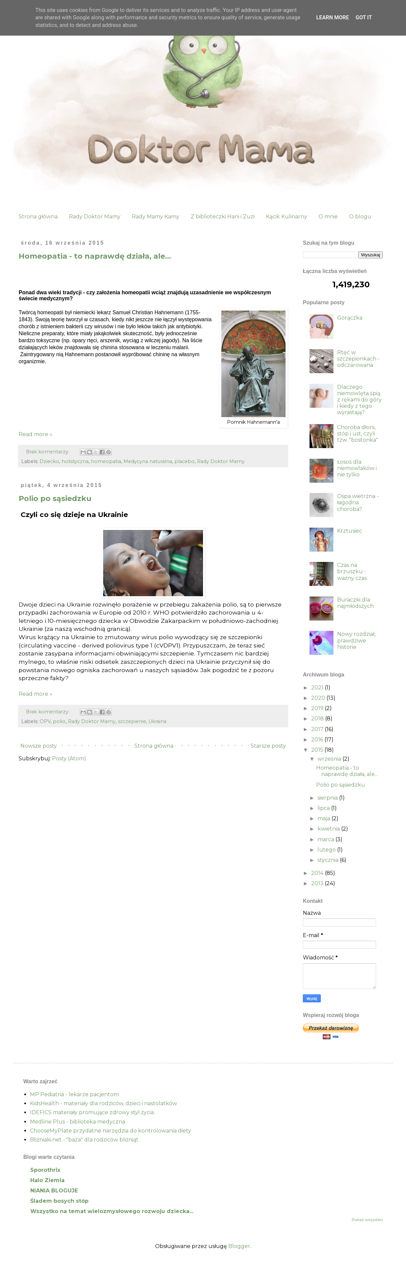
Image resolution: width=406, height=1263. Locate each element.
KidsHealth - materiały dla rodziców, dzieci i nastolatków (103, 1103)
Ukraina (157, 721)
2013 (318, 883)
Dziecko (49, 461)
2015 (317, 750)
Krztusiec (349, 531)
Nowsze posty (38, 746)
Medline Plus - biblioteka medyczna (77, 1122)
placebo (184, 461)
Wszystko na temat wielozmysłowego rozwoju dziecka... (111, 1211)
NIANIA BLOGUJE (54, 1190)
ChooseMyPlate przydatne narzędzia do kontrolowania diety (110, 1131)
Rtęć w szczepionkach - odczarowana (358, 358)
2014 (318, 873)
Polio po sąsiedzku (55, 498)
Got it (363, 17)
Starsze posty (268, 746)
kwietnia (329, 829)
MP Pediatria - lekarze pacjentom (74, 1094)
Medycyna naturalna (147, 461)
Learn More (332, 17)
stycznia (328, 860)
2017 (318, 729)
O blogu (360, 216)
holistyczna (75, 461)
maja (324, 818)
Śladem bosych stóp (59, 1201)
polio (59, 721)
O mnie (328, 216)
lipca (324, 808)
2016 (317, 739)
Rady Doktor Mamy (94, 216)
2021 (318, 687)
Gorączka (349, 318)
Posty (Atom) (69, 758)
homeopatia (106, 461)
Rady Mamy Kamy (155, 216)
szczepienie (132, 721)
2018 (318, 718)
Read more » (35, 434)
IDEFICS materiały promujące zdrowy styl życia (92, 1112)
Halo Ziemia (47, 1180)
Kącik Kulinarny (286, 216)
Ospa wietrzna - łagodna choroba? (358, 502)
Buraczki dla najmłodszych (355, 603)
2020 (318, 698)
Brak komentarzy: (48, 452)
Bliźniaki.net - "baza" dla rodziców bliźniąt (84, 1140)
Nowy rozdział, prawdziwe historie (356, 640)
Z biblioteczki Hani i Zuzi (223, 216)
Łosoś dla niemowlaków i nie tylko (357, 468)
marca (326, 839)
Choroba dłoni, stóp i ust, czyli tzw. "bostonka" (357, 433)
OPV (45, 721)
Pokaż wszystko (367, 1219)
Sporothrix (45, 1170)
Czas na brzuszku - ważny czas (352, 571)
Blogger (239, 1246)
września (329, 759)
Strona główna (38, 216)
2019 (318, 708)
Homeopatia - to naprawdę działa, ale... (95, 256)
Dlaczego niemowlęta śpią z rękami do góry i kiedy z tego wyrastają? (359, 400)
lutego (327, 850)
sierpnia (328, 798)
